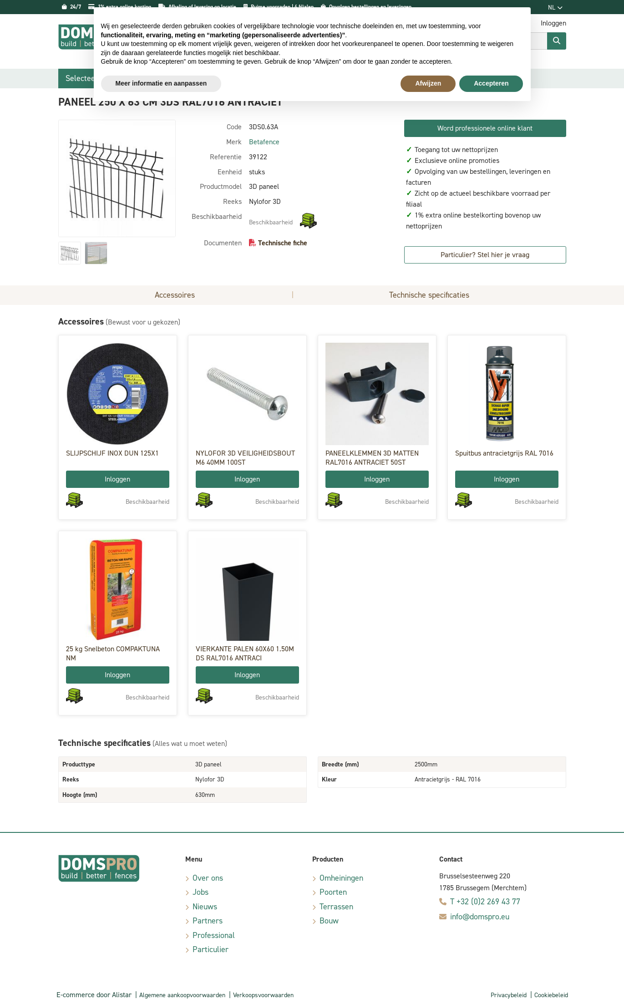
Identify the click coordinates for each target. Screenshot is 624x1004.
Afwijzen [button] (428, 83)
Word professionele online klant (485, 128)
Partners (208, 920)
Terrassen (336, 906)
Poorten (333, 892)
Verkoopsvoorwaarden (263, 995)
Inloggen (117, 479)
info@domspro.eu (479, 916)
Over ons (208, 877)
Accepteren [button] (491, 83)
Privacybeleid (509, 995)
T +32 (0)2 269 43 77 (485, 901)
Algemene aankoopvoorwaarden (182, 995)
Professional (214, 935)
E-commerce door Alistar (94, 994)
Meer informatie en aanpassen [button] (161, 83)
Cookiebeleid (551, 995)
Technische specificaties (429, 294)
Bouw (329, 920)
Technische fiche (282, 243)
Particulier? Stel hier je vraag (485, 254)
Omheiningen (341, 877)
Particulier (210, 949)
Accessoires (175, 294)
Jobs (200, 892)
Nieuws (205, 906)
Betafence (264, 142)
